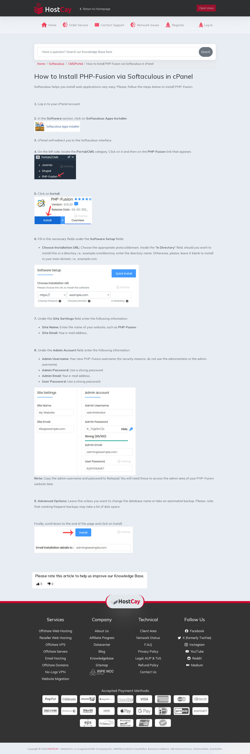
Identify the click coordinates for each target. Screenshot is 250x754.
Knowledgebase (102, 658)
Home (49, 24)
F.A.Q (148, 644)
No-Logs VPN (55, 672)
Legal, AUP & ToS (148, 658)
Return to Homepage (95, 9)
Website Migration (55, 679)
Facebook (194, 631)
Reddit (194, 658)
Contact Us (148, 672)
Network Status (148, 638)
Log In (206, 24)
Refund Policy (148, 665)
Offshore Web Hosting (55, 631)
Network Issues (144, 24)
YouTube (195, 651)
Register (174, 24)
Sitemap (102, 665)
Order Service (75, 24)
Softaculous (56, 64)
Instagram (194, 644)
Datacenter (102, 644)
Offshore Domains (55, 665)
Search (205, 52)
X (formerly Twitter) (194, 638)
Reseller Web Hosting (55, 638)
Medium (194, 665)
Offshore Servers (55, 651)
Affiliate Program (101, 638)
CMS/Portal (75, 64)
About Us (102, 631)
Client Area (148, 631)
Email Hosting (55, 658)
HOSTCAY (52, 748)
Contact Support (109, 24)
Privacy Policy (148, 651)
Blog (101, 651)
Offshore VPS (55, 644)
